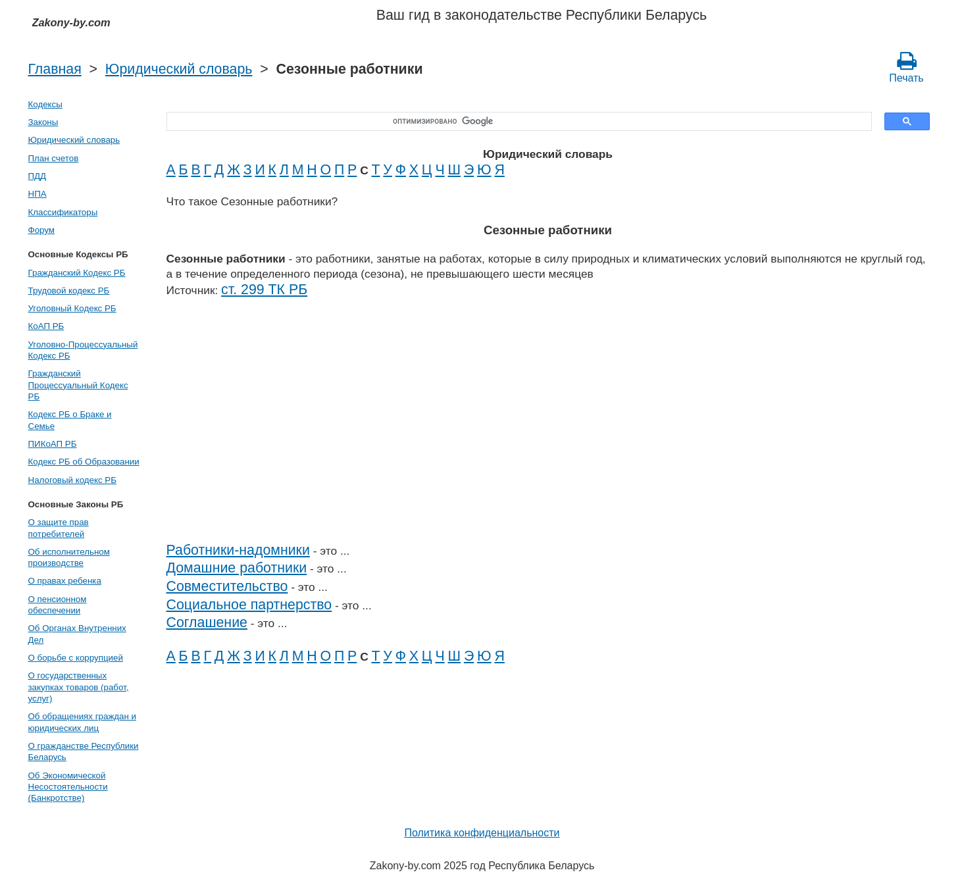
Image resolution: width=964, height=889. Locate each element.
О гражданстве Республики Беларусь (83, 751)
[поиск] (514, 122)
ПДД (37, 176)
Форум (41, 230)
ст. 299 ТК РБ (264, 289)
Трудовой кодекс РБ (69, 290)
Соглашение (206, 622)
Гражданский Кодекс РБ (77, 273)
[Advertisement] (548, 428)
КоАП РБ (46, 326)
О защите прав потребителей (58, 527)
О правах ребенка (64, 581)
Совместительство (227, 586)
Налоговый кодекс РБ (72, 480)
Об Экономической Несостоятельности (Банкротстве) (68, 787)
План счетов (53, 158)
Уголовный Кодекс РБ (72, 308)
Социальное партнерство (249, 605)
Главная (55, 69)
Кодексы (45, 104)
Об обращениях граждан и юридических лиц (82, 721)
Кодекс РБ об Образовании (84, 462)
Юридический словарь (179, 69)
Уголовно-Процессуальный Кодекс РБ (83, 350)
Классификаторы (63, 212)
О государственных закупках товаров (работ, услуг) (78, 687)
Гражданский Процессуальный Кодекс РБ (78, 384)
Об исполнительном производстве (69, 557)
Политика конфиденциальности (481, 832)
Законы (43, 122)
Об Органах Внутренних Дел (77, 633)
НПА (37, 194)
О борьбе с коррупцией (75, 658)
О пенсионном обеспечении (57, 604)
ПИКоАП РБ (52, 444)
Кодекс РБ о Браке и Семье (70, 419)
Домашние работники (236, 568)
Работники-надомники (238, 550)
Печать (906, 67)
